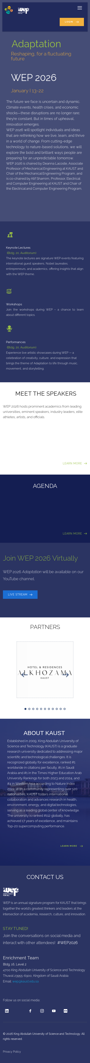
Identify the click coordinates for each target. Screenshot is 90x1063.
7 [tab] (49, 709)
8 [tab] (53, 709)
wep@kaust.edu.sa (25, 981)
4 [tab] (37, 709)
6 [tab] (45, 709)
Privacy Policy (12, 1051)
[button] (79, 7)
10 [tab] (61, 709)
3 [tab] (33, 709)
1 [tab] (25, 709)
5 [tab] (41, 709)
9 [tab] (57, 709)
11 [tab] (65, 709)
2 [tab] (29, 709)
